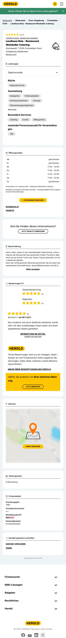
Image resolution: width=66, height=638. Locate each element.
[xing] (43, 635)
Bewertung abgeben (29, 38)
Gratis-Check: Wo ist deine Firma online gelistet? (33, 11)
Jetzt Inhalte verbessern (33, 231)
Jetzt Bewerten (33, 387)
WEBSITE (10, 210)
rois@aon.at (12, 207)
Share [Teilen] (9, 548)
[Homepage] (10, 4)
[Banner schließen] (62, 11)
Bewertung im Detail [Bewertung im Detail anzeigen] (33, 334)
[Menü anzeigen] (61, 4)
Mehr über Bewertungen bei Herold (29, 369)
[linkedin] (36, 635)
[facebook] (23, 635)
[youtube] (30, 635)
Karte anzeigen (33, 446)
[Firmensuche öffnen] (55, 4)
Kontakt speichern (16, 544)
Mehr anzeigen (33, 269)
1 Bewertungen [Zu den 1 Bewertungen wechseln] (12, 38)
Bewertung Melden (33, 337)
